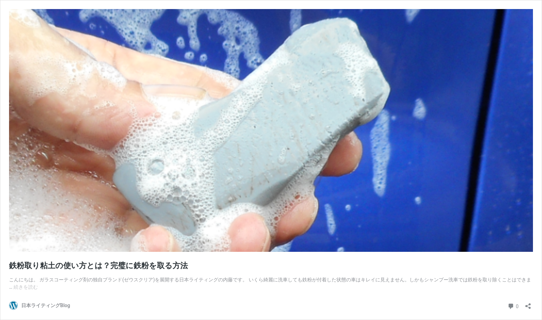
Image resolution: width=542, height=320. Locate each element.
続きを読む (26, 287)
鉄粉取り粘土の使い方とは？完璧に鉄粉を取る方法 (98, 265)
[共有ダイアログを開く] (528, 303)
